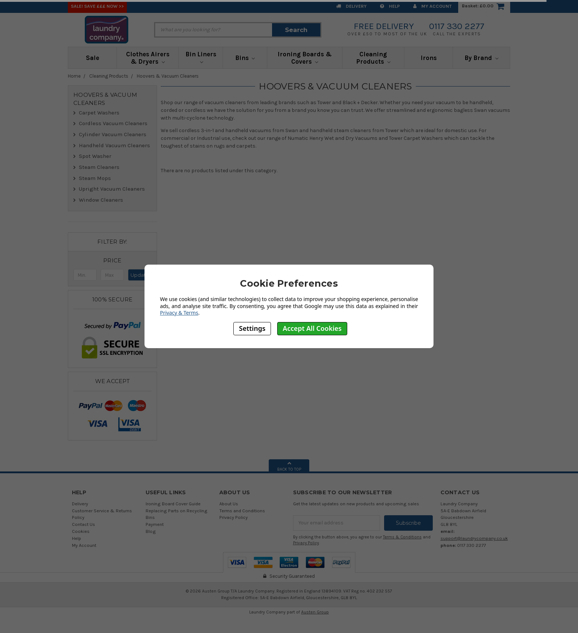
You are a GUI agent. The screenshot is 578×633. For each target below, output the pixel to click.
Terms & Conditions (402, 537)
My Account (432, 6)
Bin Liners (200, 57)
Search (296, 29)
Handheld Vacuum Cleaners (114, 145)
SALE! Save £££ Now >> (97, 6)
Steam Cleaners (99, 167)
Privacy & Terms (179, 312)
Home (74, 76)
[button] (112, 260)
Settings (252, 328)
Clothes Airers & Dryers (148, 57)
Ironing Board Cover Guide (173, 503)
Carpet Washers (99, 112)
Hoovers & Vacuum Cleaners (168, 76)
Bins (245, 57)
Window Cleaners (101, 200)
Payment (155, 524)
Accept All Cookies (312, 328)
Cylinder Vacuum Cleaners (112, 134)
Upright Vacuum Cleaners (112, 188)
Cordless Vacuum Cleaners (113, 123)
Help (390, 6)
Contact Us (83, 524)
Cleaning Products (373, 57)
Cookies (81, 531)
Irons (429, 57)
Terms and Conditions (242, 510)
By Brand (481, 57)
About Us (228, 503)
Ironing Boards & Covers (305, 57)
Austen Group (315, 612)
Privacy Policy (233, 517)
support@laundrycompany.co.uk (474, 538)
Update (139, 275)
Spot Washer (95, 156)
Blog (151, 531)
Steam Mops (95, 178)
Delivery (351, 6)
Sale (92, 57)
